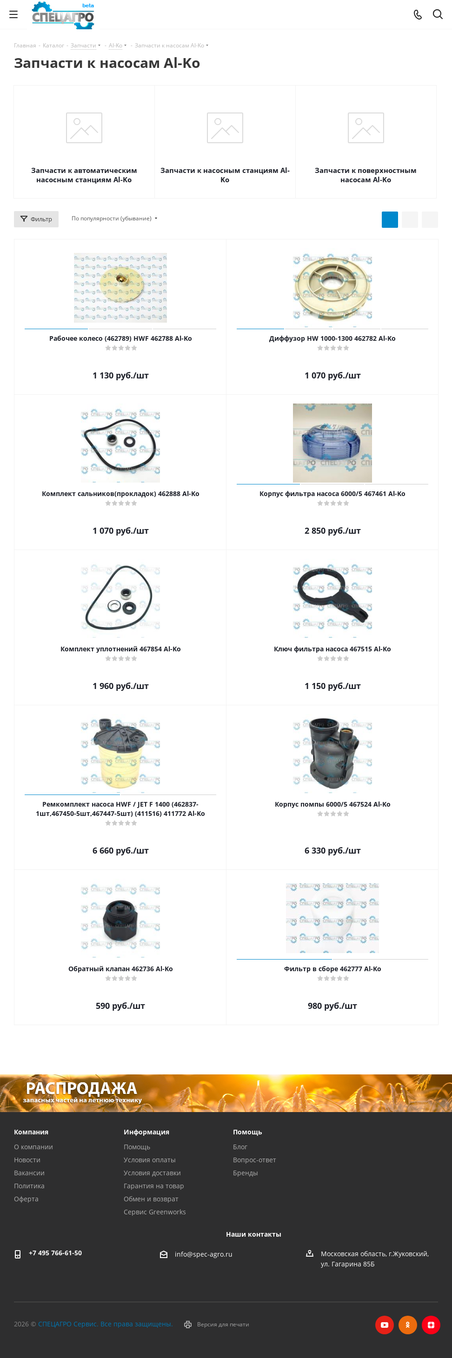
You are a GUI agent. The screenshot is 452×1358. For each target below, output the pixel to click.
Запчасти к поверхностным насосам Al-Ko (366, 175)
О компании (33, 1146)
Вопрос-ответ (254, 1159)
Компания (31, 1131)
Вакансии (29, 1172)
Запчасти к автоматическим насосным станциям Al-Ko (84, 175)
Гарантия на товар (154, 1185)
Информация (146, 1131)
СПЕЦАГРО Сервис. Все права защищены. (105, 1323)
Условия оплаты (150, 1159)
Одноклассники (408, 1325)
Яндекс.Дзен (431, 1325)
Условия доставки (152, 1172)
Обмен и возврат (151, 1198)
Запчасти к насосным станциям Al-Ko (225, 175)
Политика (29, 1185)
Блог (240, 1146)
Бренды (245, 1172)
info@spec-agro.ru (204, 1254)
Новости (27, 1159)
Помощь (137, 1146)
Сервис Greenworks (155, 1211)
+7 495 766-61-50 (55, 1252)
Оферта (26, 1198)
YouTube (384, 1325)
